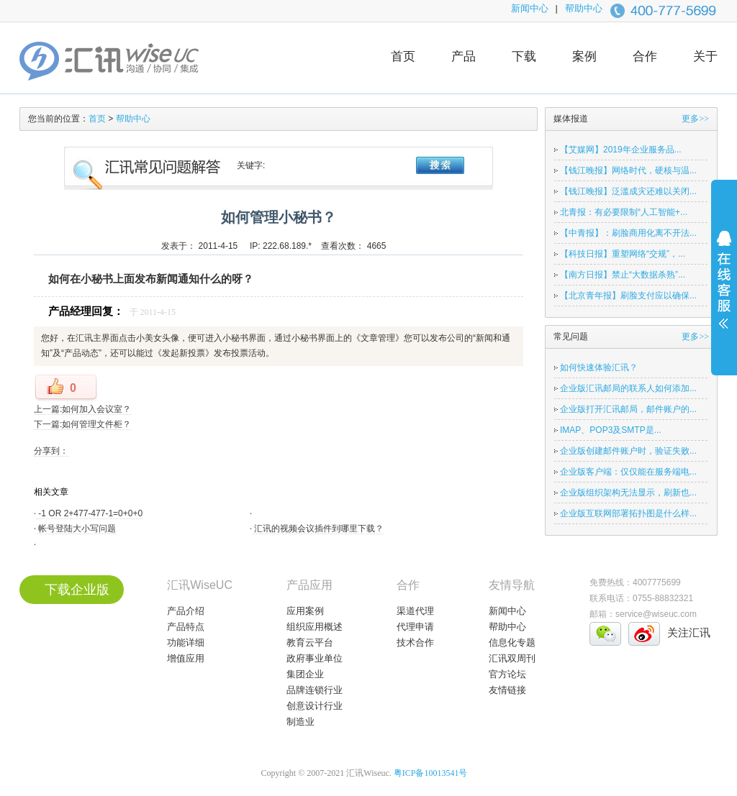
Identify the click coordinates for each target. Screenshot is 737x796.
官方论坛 (507, 674)
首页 (403, 56)
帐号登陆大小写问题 (76, 528)
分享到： (51, 451)
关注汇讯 (688, 632)
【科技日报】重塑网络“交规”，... (622, 254)
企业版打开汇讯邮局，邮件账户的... (628, 409)
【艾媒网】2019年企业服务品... (621, 150)
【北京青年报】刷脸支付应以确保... (628, 296)
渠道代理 (415, 610)
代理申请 (415, 626)
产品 (463, 56)
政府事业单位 (314, 658)
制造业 (300, 721)
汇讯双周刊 (512, 658)
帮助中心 (583, 8)
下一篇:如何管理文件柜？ (82, 424)
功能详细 (185, 642)
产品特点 (185, 626)
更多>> (695, 119)
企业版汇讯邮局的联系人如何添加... (628, 388)
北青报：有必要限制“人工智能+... (623, 212)
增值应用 (185, 658)
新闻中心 (529, 8)
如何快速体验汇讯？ (599, 367)
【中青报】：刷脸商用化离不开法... (628, 233)
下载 (524, 56)
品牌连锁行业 (314, 690)
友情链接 (507, 690)
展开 (724, 289)
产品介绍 (185, 610)
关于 (705, 56)
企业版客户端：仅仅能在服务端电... (628, 472)
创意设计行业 (314, 705)
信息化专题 (512, 642)
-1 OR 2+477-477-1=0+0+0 (89, 513)
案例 (584, 56)
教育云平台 (309, 642)
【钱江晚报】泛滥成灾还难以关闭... (628, 191)
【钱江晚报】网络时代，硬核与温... (628, 170)
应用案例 (305, 610)
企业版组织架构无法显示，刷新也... (628, 493)
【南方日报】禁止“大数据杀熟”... (622, 275)
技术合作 (415, 642)
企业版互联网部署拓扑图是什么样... (628, 513)
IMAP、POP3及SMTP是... (610, 430)
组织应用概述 (314, 626)
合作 (645, 56)
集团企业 (305, 674)
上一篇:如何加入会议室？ (82, 409)
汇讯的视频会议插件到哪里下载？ (318, 528)
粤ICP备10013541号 (431, 773)
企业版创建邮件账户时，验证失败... (628, 451)
